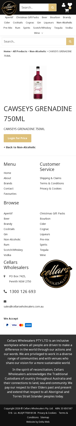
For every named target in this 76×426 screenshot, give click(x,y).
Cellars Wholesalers (34, 408)
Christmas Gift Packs (27, 17)
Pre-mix (8, 27)
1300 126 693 (20, 291)
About (7, 178)
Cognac (30, 22)
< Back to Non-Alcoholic (20, 147)
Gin (39, 22)
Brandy (67, 17)
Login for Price (17, 138)
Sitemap (44, 417)
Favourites (10, 193)
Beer (44, 17)
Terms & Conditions (52, 183)
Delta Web (44, 421)
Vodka (68, 27)
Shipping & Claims (50, 178)
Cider (7, 22)
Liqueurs (49, 22)
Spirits (26, 27)
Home (7, 51)
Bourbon (55, 17)
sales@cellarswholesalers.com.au (20, 304)
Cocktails (18, 22)
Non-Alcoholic (64, 22)
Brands (8, 183)
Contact (9, 188)
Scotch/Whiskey (42, 27)
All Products (20, 51)
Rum (17, 27)
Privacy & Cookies (51, 188)
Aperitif (9, 17)
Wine (38, 33)
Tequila (58, 27)
